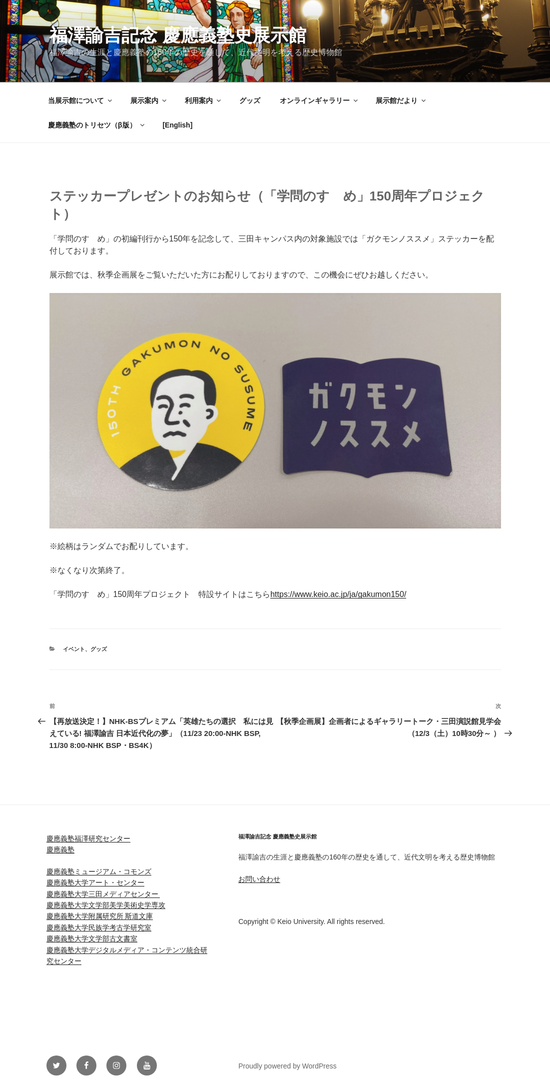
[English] (177, 125)
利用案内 (203, 100)
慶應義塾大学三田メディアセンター (103, 894)
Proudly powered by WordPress (287, 1066)
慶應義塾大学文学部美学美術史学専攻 (105, 905)
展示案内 (149, 100)
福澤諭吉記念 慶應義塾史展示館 (177, 35)
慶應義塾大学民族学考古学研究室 (98, 928)
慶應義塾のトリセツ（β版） (97, 125)
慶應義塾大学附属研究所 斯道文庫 (99, 916)
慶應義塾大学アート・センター (95, 882)
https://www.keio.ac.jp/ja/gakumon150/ (338, 594)
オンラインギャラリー (319, 100)
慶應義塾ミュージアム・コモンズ (98, 872)
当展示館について (80, 100)
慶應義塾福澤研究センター (88, 838)
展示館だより (401, 100)
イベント (74, 649)
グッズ (249, 100)
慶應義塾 (60, 850)
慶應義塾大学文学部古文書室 (91, 938)
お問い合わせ (259, 879)
